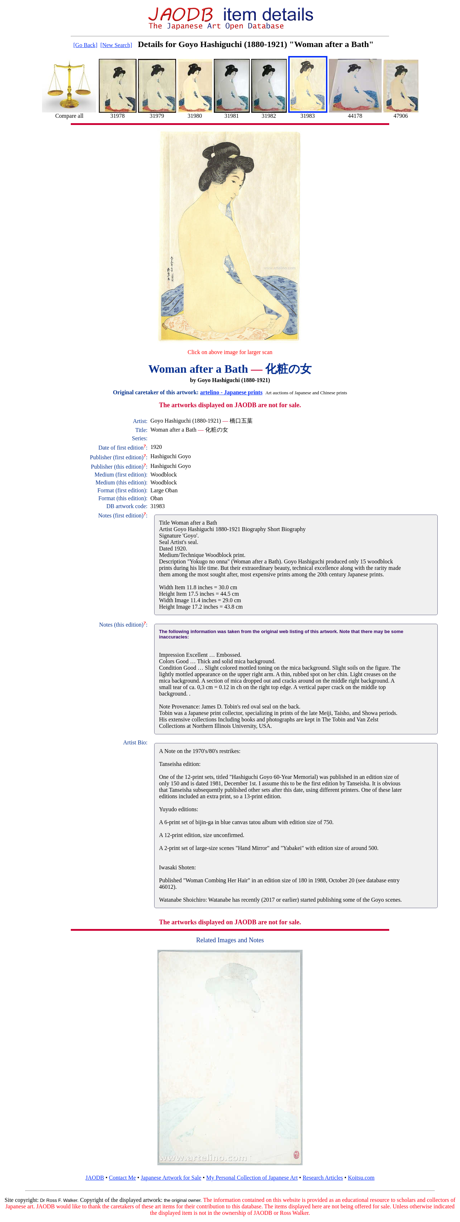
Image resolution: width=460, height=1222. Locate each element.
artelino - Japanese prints (231, 392)
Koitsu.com (361, 1178)
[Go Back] (85, 45)
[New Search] (116, 45)
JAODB (95, 1178)
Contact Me (122, 1178)
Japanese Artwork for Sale (171, 1178)
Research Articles (323, 1178)
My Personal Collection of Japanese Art (252, 1178)
